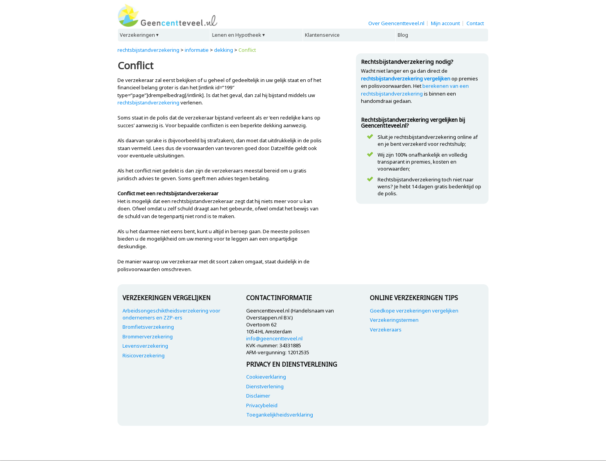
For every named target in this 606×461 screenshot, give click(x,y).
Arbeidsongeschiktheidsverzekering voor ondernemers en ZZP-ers (171, 314)
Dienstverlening (265, 386)
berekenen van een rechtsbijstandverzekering (415, 89)
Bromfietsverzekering (148, 326)
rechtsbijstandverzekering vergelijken (405, 78)
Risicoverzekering (144, 355)
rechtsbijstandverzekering (148, 49)
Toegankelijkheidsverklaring (279, 414)
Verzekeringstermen (394, 319)
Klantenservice (322, 34)
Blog (403, 34)
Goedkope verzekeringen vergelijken (414, 310)
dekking (223, 49)
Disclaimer (258, 395)
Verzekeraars (386, 329)
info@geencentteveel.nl (274, 338)
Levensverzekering (145, 345)
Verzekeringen (137, 34)
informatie (197, 49)
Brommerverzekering (148, 336)
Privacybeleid (261, 405)
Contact (475, 23)
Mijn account (445, 23)
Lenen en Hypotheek (236, 34)
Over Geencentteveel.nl (396, 23)
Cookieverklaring (266, 376)
